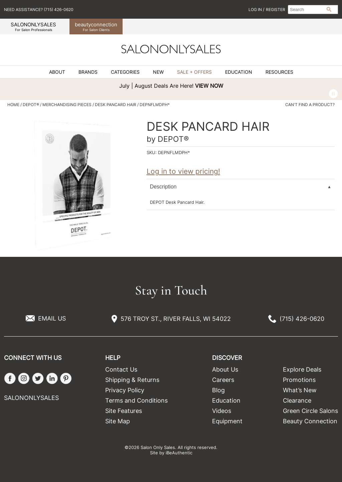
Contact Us (121, 369)
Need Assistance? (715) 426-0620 (38, 9)
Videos (221, 410)
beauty (96, 26)
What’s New (300, 390)
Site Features (123, 410)
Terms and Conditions (136, 400)
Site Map (117, 421)
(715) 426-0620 (302, 318)
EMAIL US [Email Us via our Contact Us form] (52, 318)
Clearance (297, 400)
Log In (255, 9)
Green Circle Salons (310, 410)
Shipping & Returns (132, 379)
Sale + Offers (194, 72)
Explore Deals (302, 369)
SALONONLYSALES (33, 26)
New (158, 72)
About (57, 72)
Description (163, 186)
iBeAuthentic (179, 452)
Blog (218, 390)
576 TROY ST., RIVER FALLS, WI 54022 (176, 318)
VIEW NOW (209, 85)
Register (275, 9)
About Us (225, 369)
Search (329, 9)
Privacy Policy (124, 390)
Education (238, 72)
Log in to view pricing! (183, 171)
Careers (223, 379)
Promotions (299, 379)
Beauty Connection (310, 421)
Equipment (227, 421)
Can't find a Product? (310, 104)
